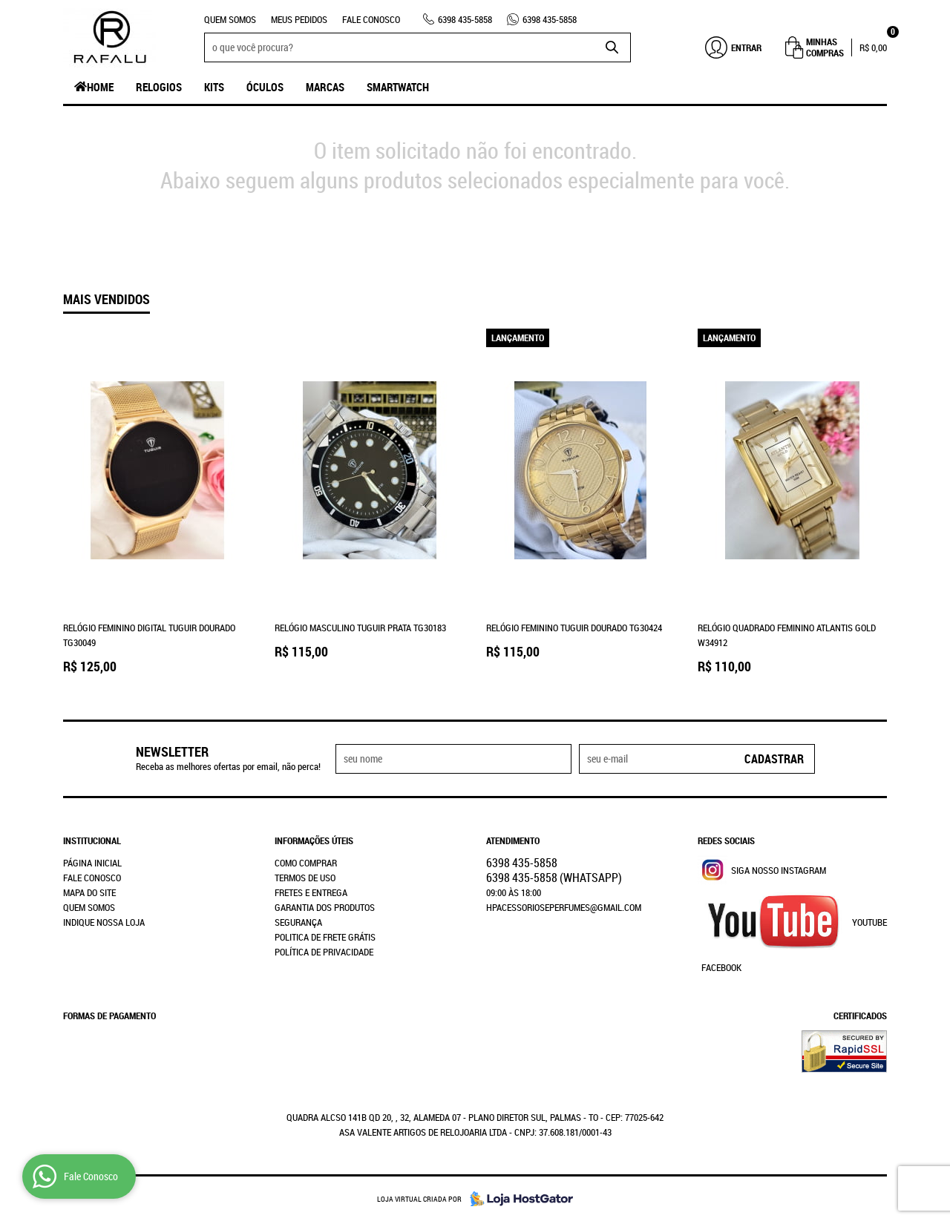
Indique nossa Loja (104, 922)
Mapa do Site (89, 892)
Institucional (92, 840)
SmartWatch (398, 86)
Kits (214, 86)
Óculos (265, 86)
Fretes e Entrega (311, 892)
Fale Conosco (371, 19)
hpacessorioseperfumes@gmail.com (563, 907)
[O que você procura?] (612, 47)
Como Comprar (306, 862)
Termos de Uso (305, 877)
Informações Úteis (314, 840)
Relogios (159, 86)
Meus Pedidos (299, 19)
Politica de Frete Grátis (325, 937)
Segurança (298, 922)
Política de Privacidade (324, 951)
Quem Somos (230, 19)
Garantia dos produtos (325, 907)
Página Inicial (92, 862)
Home (100, 86)
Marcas (325, 86)
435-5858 (465, 19)
